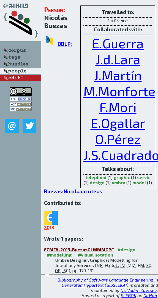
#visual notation (95, 254)
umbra (118, 182)
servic (143, 177)
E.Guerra (118, 43)
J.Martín (118, 75)
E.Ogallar (118, 123)
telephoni (96, 177)
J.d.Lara (118, 59)
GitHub (150, 295)
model (139, 182)
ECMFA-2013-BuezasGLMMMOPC (79, 249)
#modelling (59, 254)
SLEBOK (128, 295)
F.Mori (118, 107)
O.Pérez (118, 139)
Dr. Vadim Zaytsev (139, 290)
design (97, 182)
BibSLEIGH (117, 285)
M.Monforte (119, 91)
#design (126, 249)
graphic (122, 177)
